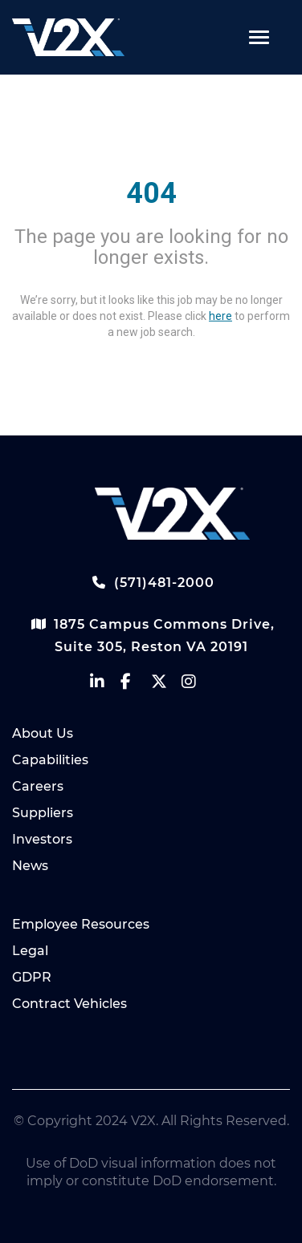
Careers (37, 786)
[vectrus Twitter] (166, 685)
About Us (42, 733)
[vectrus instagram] (197, 685)
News (30, 865)
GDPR (31, 977)
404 (151, 193)
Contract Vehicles (69, 1003)
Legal (30, 950)
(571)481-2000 (151, 582)
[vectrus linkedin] (105, 685)
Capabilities (50, 759)
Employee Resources (80, 924)
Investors (42, 839)
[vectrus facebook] (135, 685)
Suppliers (42, 812)
